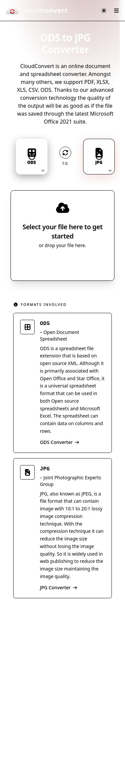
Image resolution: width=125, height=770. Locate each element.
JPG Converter (59, 587)
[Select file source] (84, 263)
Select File (56, 263)
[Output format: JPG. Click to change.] (99, 156)
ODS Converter (59, 442)
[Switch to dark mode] (104, 10)
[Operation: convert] (65, 153)
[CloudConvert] (36, 10)
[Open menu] (116, 10)
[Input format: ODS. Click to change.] (31, 156)
